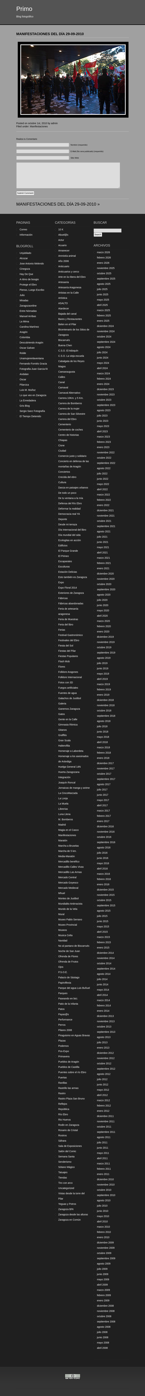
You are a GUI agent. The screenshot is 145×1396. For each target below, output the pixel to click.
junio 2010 (102, 1211)
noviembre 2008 (106, 1311)
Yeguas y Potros (67, 1204)
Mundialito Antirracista (70, 903)
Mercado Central (67, 877)
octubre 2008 (104, 1316)
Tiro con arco (65, 1182)
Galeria (62, 703)
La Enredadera (28, 400)
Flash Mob (64, 661)
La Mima (24, 321)
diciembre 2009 (105, 1242)
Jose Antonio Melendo (32, 263)
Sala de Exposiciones (70, 1146)
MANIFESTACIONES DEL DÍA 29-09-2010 (50, 34)
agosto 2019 (104, 657)
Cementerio (64, 424)
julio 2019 (102, 663)
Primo (24, 8)
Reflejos (62, 1103)
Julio (22, 295)
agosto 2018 (104, 721)
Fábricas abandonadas (70, 603)
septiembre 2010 (106, 1195)
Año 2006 (63, 261)
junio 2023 (102, 420)
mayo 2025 (103, 299)
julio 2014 (102, 979)
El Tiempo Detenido (30, 416)
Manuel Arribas (28, 316)
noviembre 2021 (106, 515)
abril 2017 (102, 805)
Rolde (23, 353)
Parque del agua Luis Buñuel (74, 988)
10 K (60, 229)
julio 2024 (102, 352)
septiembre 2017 (106, 779)
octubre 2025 (104, 273)
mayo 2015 (103, 926)
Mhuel (61, 893)
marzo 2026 (103, 252)
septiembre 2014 (106, 968)
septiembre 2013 (106, 1031)
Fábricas (63, 598)
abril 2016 (102, 868)
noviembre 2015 (106, 895)
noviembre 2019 (106, 642)
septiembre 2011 (106, 1132)
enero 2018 (103, 758)
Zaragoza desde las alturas (73, 1214)
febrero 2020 (104, 626)
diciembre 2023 (105, 389)
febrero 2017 (104, 815)
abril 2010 (102, 1221)
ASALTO (63, 303)
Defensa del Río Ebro (70, 503)
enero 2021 (103, 568)
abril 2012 (102, 1095)
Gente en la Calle (67, 719)
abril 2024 (102, 368)
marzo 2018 (103, 747)
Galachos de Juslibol (69, 698)
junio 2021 (102, 542)
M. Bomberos (65, 819)
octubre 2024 (104, 336)
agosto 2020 (104, 594)
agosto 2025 (104, 284)
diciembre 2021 (105, 510)
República (63, 1109)
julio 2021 (102, 536)
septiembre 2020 (106, 589)
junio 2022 (102, 478)
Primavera (64, 1056)
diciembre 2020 (105, 573)
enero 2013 (103, 1047)
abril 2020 (102, 615)
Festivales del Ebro (68, 640)
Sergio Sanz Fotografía (32, 411)
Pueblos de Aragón (68, 1061)
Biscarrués (64, 340)
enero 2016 (103, 884)
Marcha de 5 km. (67, 851)
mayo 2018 (103, 736)
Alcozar (24, 258)
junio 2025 (102, 294)
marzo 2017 (103, 810)
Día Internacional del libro (72, 529)
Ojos (60, 966)
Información (26, 234)
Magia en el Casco (68, 830)
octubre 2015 (104, 900)
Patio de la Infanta (68, 1003)
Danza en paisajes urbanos (73, 487)
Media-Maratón (66, 856)
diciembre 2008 (105, 1305)
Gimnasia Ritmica (68, 724)
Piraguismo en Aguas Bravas (74, 1035)
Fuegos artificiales (68, 687)
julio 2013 (102, 1042)
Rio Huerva (64, 1119)
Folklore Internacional (70, 677)
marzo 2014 (103, 1000)
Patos (61, 1009)
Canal (61, 382)
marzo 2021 (103, 557)
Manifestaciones (39, 126)
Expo (61, 582)
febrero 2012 (104, 1105)
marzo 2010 (103, 1226)
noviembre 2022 (106, 452)
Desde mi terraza (67, 524)
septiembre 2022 (106, 463)
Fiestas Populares (68, 656)
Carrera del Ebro (67, 419)
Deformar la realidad (69, 508)
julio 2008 (102, 1332)
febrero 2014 (104, 1005)
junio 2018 (102, 731)
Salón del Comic (67, 1151)
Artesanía (63, 282)
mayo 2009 (103, 1279)
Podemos (63, 1045)
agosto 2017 (104, 784)
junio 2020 (102, 605)
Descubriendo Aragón (31, 342)
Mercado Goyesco (68, 882)
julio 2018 (102, 726)
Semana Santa (66, 1156)
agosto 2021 (104, 531)
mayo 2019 (103, 673)
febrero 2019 (104, 689)
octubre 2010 (104, 1189)
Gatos (61, 714)
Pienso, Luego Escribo (32, 289)
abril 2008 (102, 1347)
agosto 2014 (104, 974)
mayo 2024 (103, 363)
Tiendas (62, 1177)
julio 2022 (102, 473)
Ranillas (62, 1082)
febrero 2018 (104, 752)
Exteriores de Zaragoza (71, 593)
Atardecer (63, 308)
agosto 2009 (104, 1263)
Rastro (62, 1093)
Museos (62, 930)
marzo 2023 (103, 436)
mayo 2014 (103, 989)
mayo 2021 (103, 547)
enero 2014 (103, 1010)
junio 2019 (102, 668)
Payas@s (63, 1014)
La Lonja (63, 798)
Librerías (63, 808)
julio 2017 (102, 789)
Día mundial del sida (69, 535)
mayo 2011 (103, 1153)
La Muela (63, 803)
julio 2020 (102, 600)
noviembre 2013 (106, 1021)
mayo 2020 (103, 610)
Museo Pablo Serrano (70, 919)
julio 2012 (102, 1079)
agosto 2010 (104, 1200)
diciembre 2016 (105, 826)
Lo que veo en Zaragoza (33, 395)
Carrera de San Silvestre (71, 413)
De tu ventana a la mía (70, 498)
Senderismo (65, 1161)
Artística (62, 298)
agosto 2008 (104, 1326)
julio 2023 (102, 415)
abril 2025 (102, 305)
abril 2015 (102, 931)
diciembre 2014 (105, 952)
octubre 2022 (104, 457)
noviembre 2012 (106, 1058)
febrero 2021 (104, 563)
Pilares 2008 (65, 1030)
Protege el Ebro (28, 284)
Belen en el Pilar (67, 324)
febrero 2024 (104, 378)
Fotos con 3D (65, 682)
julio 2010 (102, 1205)
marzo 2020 (103, 621)
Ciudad (62, 450)
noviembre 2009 (106, 1247)
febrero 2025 (104, 315)
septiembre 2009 (106, 1258)
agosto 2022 (104, 468)
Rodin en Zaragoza (68, 1125)
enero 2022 (103, 505)
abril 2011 (102, 1158)
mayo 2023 (103, 426)
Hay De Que (26, 274)
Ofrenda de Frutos (68, 961)
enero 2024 (103, 384)
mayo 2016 (103, 863)
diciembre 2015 (105, 889)
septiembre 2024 (106, 341)
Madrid (62, 824)
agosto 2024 (104, 347)
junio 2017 (102, 794)
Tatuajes (62, 1172)
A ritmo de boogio (29, 279)
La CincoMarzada (68, 793)
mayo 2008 (103, 1342)
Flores (61, 666)
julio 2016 (102, 852)
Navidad (62, 940)
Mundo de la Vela (67, 909)
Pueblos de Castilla (68, 1067)
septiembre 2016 (106, 842)
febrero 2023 (104, 442)
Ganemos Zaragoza (69, 708)
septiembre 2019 (106, 652)
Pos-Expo (63, 1051)
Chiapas (62, 440)
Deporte (62, 519)
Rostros (62, 1135)
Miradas (24, 300)
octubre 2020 (104, 584)
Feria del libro (65, 624)
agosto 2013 (104, 1037)
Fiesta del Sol (65, 645)
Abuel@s (63, 234)
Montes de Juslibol (68, 898)
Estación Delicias (67, 571)
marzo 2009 (103, 1290)
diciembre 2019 (105, 636)
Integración (64, 777)
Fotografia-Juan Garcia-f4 (34, 368)
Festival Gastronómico (70, 635)
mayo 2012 (103, 1089)
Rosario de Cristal (68, 1130)
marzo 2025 (103, 310)
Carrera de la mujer (69, 408)
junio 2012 (102, 1084)
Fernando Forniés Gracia (33, 363)
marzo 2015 (103, 937)
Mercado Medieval (68, 887)
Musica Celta (65, 935)
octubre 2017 (104, 773)
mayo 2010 (103, 1216)
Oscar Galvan (27, 347)
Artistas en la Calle (68, 292)
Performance (65, 1019)
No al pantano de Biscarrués (73, 945)
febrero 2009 (104, 1295)
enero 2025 (103, 320)
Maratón (62, 840)
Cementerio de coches (70, 429)
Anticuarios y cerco (68, 271)
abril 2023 (102, 431)
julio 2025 (102, 289)
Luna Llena (64, 814)
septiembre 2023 (106, 405)
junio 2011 (102, 1147)
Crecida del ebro (67, 477)
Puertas (62, 1077)
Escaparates (65, 561)
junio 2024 (102, 357)
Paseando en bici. (68, 998)
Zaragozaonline (28, 305)
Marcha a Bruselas (68, 845)
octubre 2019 (104, 647)
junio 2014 (102, 984)
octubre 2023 (104, 399)
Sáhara (62, 1140)
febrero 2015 (104, 942)
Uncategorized (66, 1188)
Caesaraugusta (66, 371)
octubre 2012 (104, 1063)
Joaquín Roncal (66, 782)
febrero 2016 (104, 879)
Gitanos (62, 729)
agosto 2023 (104, 410)
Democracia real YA (69, 514)
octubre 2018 (104, 710)
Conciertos (64, 471)
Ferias (61, 629)
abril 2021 (102, 552)
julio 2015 (102, 916)
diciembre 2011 (105, 1116)
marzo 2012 (103, 1100)
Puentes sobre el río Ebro (72, 1072)
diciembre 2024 (105, 326)
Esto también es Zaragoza (72, 577)
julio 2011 (102, 1142)
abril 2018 (102, 742)
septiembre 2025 (106, 278)
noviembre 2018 (106, 705)
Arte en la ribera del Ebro (72, 276)
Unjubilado (25, 253)
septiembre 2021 (106, 526)
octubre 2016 (104, 837)
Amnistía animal (67, 255)
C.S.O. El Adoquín (68, 350)
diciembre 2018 (105, 700)
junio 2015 (102, 921)
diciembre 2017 (105, 763)
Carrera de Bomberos (70, 403)
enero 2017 (103, 821)
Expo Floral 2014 (67, 587)
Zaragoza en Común (69, 1219)
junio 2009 (102, 1274)
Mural (61, 914)
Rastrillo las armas (68, 1088)
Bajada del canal (67, 313)
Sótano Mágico (66, 1167)
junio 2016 (102, 858)
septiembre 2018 (106, 715)
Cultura (62, 482)
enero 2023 (103, 447)
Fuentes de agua (67, 693)
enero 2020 (103, 631)
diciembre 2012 (105, 1053)
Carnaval (63, 387)
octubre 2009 (104, 1253)
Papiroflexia (64, 982)
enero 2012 (103, 1110)
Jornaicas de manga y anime (74, 787)
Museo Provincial (67, 924)
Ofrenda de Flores (68, 956)
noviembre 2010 (106, 1184)
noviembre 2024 (106, 331)
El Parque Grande (68, 550)
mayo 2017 (103, 800)
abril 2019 (102, 679)
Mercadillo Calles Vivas (71, 866)
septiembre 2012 (106, 1068)
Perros (62, 1024)
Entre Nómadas (28, 311)
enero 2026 (103, 262)
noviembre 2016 (106, 831)
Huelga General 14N (69, 766)
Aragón (24, 332)
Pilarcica (24, 384)
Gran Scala (64, 740)
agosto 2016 (104, 847)
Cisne (61, 445)
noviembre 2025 (106, 268)
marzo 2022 (103, 494)
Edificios (62, 545)
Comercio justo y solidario (72, 456)
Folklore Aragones (68, 672)
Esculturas (64, 566)
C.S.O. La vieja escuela (71, 355)
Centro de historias (68, 434)
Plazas (62, 1040)
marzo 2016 (103, 873)
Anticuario (63, 266)
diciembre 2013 (105, 1016)
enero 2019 (103, 694)
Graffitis (62, 735)
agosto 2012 (104, 1074)
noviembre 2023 (106, 394)
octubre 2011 (104, 1126)
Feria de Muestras (68, 619)
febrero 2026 (104, 257)
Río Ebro (63, 1114)
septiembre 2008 (106, 1321)
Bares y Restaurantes (70, 319)
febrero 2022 (104, 499)
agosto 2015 (104, 910)
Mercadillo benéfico (69, 861)
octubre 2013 (104, 1026)
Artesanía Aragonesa (69, 287)
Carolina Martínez (29, 326)
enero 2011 (103, 1174)
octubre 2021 (104, 521)
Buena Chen (65, 345)
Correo (23, 229)
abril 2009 (102, 1284)
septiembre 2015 (106, 905)
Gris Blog (25, 405)
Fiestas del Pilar (67, 650)
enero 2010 (103, 1237)
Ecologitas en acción (69, 540)
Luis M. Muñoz (28, 390)
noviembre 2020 (106, 578)
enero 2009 (103, 1300)
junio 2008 (102, 1337)
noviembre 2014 (106, 958)
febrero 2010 (104, 1232)
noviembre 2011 (106, 1121)
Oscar (23, 379)
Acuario (62, 245)
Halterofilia (64, 745)
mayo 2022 (103, 484)
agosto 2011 (104, 1137)
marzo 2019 (103, 684)
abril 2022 (102, 489)
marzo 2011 (103, 1163)
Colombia (25, 337)
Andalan (24, 374)
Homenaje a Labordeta (70, 751)
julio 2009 (102, 1268)
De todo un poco (67, 492)
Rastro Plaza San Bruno (71, 1098)
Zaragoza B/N (65, 1209)
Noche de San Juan (69, 951)
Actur (61, 240)
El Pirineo (63, 556)
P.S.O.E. (63, 972)
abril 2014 (102, 995)
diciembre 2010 (105, 1179)
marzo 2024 (103, 373)
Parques (62, 993)
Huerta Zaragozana (69, 772)
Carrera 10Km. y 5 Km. (70, 398)
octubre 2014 (104, 963)
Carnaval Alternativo (69, 392)
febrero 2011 (104, 1168)
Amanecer (64, 250)
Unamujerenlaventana (32, 358)
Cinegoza (25, 268)
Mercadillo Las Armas (70, 872)
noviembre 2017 (106, 768)
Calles (61, 377)
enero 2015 (103, 947)
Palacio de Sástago (69, 977)
